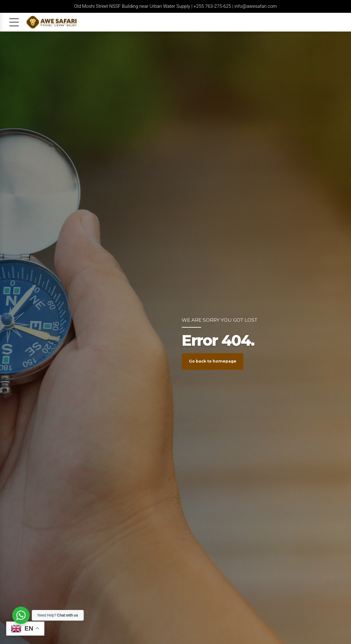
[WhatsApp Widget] (21, 615)
